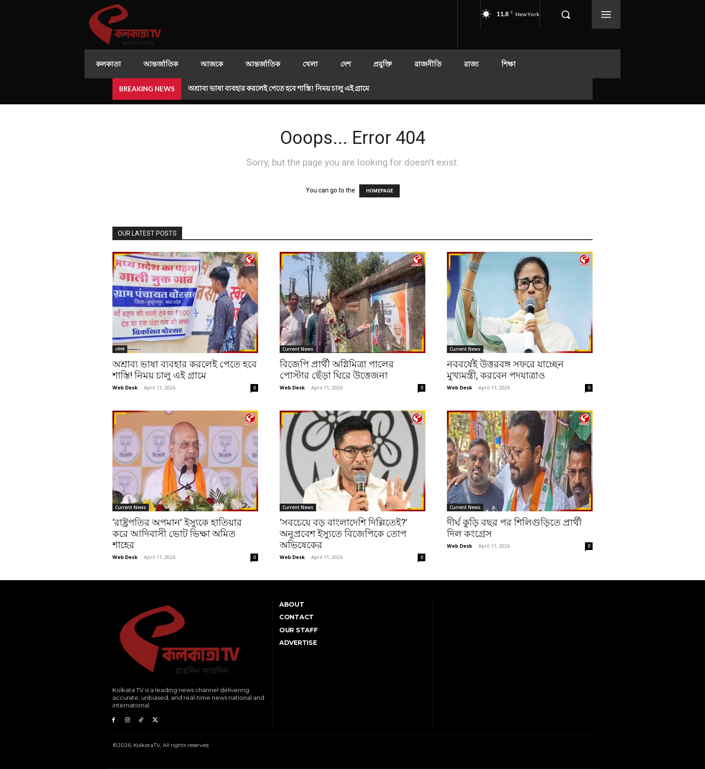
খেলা (120, 349)
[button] (565, 14)
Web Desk (125, 387)
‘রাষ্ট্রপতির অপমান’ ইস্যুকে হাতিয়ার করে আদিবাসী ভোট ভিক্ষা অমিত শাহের (177, 533)
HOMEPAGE (379, 191)
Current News (297, 349)
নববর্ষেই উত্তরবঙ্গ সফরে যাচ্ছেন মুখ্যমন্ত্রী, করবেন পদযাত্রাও (505, 370)
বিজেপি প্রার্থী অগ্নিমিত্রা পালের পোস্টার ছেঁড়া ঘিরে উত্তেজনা (337, 370)
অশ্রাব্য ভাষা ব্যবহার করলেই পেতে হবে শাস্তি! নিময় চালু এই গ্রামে (278, 88)
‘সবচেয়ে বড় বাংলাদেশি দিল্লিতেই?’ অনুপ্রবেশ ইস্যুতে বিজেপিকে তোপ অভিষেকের (343, 533)
